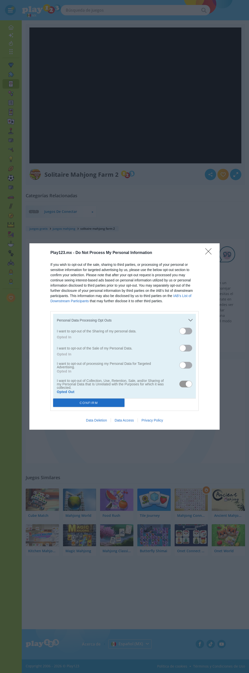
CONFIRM (89, 403)
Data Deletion (96, 420)
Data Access (124, 420)
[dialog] (124, 336)
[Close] (210, 253)
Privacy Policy (152, 420)
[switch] (185, 331)
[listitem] (124, 320)
